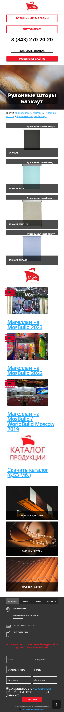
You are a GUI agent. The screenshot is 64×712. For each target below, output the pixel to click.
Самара (38, 601)
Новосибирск (51, 601)
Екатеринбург (12, 601)
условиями (42, 688)
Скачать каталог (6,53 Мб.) (27, 473)
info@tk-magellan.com (23, 626)
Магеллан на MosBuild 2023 (24, 325)
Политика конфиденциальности (34, 709)
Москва (25, 601)
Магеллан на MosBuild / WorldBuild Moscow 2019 (30, 421)
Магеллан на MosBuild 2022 (24, 371)
